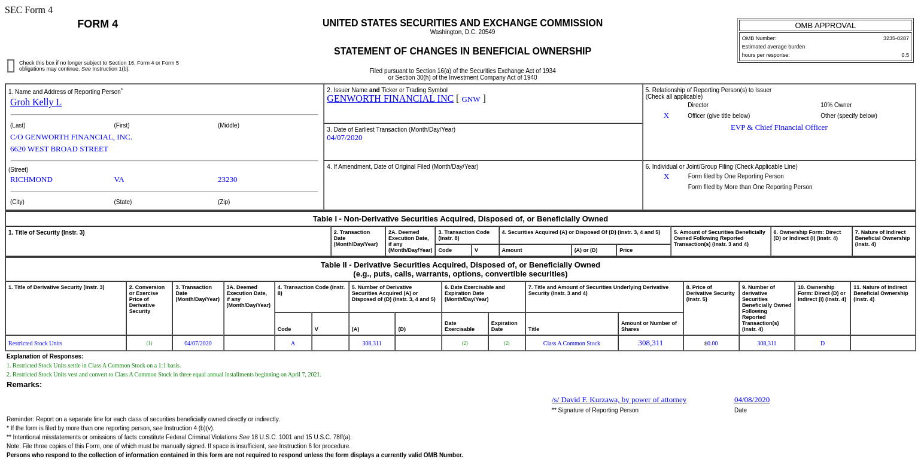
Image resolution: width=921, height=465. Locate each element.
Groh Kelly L (36, 102)
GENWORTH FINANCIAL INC (390, 98)
